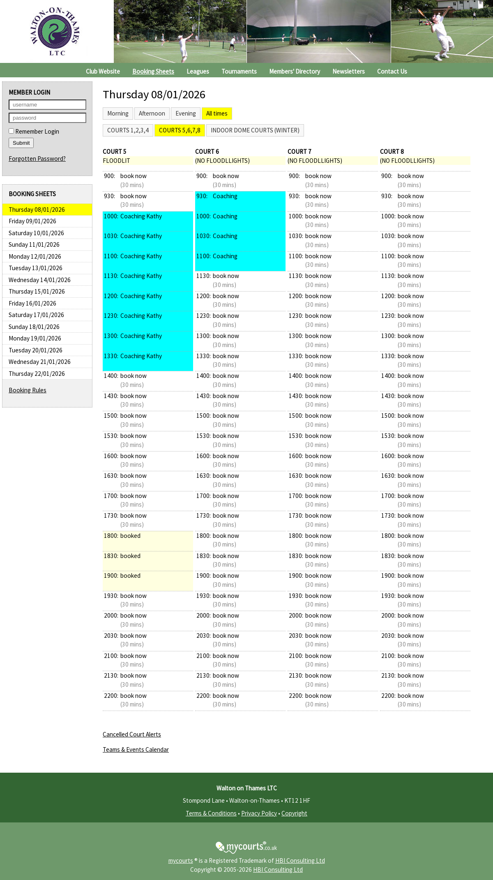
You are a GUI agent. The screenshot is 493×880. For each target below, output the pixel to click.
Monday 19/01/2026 (35, 338)
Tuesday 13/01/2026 (35, 268)
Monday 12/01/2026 (35, 256)
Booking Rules (27, 390)
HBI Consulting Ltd (300, 860)
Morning (118, 113)
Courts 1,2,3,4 (128, 130)
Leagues (198, 71)
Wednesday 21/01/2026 (40, 362)
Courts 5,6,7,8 (179, 130)
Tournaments (239, 71)
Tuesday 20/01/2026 (35, 350)
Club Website (103, 71)
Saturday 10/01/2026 (36, 233)
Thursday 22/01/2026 (37, 373)
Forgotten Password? (37, 158)
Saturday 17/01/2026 (36, 315)
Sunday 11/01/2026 (34, 244)
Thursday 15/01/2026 (37, 291)
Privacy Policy (259, 813)
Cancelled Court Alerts (132, 734)
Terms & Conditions (211, 813)
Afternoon (152, 113)
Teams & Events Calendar (136, 749)
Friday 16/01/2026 (32, 303)
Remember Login (34, 131)
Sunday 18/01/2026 (34, 327)
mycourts (180, 860)
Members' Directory (294, 71)
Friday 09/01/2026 (32, 221)
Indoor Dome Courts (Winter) (255, 130)
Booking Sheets (153, 71)
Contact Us (392, 71)
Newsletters (348, 71)
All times (217, 113)
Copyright (294, 813)
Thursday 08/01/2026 (37, 209)
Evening (185, 113)
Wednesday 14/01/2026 (40, 280)
